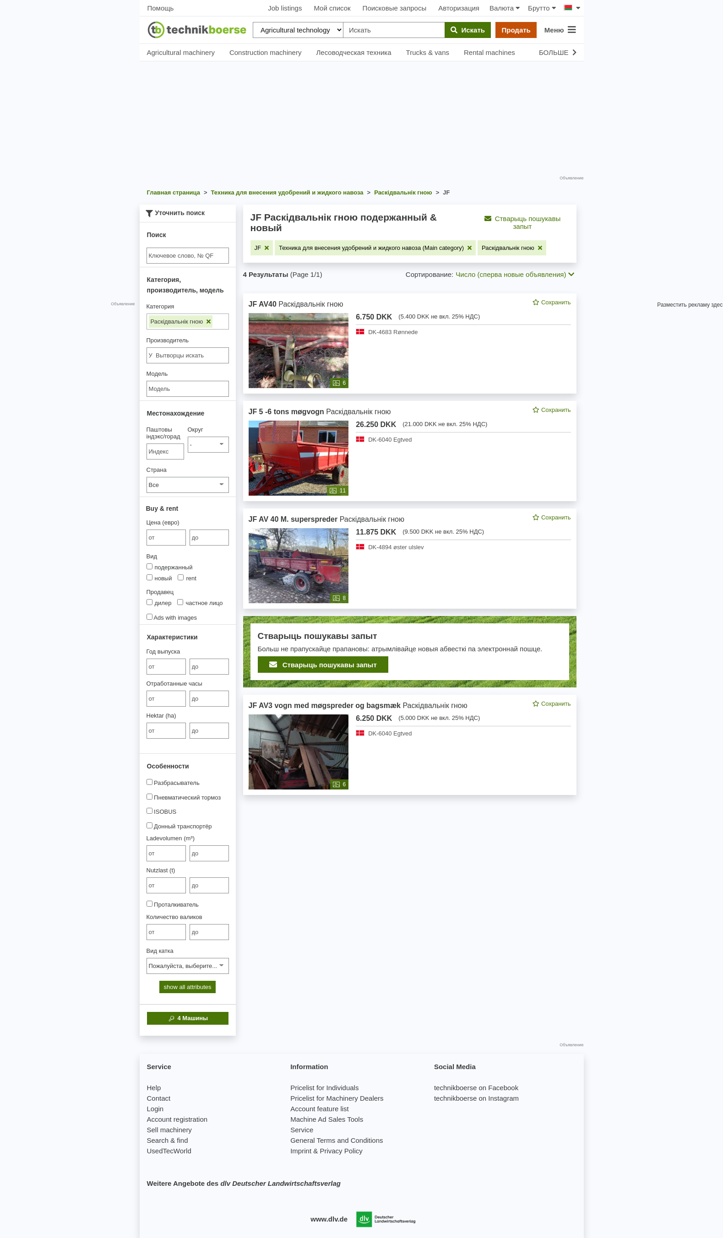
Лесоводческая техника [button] (353, 52)
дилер (159, 602)
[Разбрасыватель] (149, 782)
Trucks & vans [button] (427, 52)
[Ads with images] (149, 617)
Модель (157, 373)
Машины (187, 1018)
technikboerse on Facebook (476, 1088)
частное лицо (200, 602)
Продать (515, 30)
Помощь (160, 8)
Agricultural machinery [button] (181, 52)
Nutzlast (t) (161, 870)
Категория (160, 306)
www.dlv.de (329, 1219)
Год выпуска (163, 651)
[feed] (409, 544)
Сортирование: (429, 274)
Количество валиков (174, 917)
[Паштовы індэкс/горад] (166, 451)
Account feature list (319, 1109)
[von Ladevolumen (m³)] (166, 853)
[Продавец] (149, 602)
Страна (157, 469)
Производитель (168, 340)
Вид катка (160, 950)
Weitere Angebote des (244, 1183)
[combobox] (188, 355)
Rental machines (489, 52)
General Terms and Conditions (336, 1140)
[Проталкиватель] (149, 904)
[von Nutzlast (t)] (166, 885)
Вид (152, 556)
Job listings (285, 8)
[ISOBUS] (149, 811)
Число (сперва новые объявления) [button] (515, 274)
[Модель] (188, 389)
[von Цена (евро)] (166, 538)
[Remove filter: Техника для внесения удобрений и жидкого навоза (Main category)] (375, 247)
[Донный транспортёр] (149, 825)
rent (187, 578)
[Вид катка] (188, 966)
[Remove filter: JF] (261, 247)
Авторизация (458, 8)
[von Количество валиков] (166, 932)
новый (159, 578)
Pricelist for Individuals (324, 1088)
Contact (159, 1098)
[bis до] (209, 538)
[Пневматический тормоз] (149, 797)
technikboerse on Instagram (476, 1098)
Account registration (177, 1119)
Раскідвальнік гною (181, 321)
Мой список (332, 8)
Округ (195, 429)
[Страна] (188, 485)
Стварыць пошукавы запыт (522, 222)
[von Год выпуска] (166, 667)
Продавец (160, 592)
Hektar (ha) (161, 715)
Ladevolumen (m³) (171, 838)
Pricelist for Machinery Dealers (336, 1098)
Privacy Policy (341, 1151)
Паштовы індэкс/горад (163, 433)
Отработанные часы (174, 683)
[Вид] (149, 566)
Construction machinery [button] (265, 52)
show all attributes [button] (187, 987)
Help (154, 1088)
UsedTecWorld (169, 1151)
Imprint (300, 1151)
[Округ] (208, 445)
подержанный (170, 567)
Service (301, 1130)
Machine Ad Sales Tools (326, 1119)
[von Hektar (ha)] (166, 731)
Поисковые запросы (395, 8)
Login (155, 1109)
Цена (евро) (163, 522)
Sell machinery (169, 1130)
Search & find (167, 1140)
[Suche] (188, 256)
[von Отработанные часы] (166, 699)
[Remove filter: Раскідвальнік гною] (512, 247)
